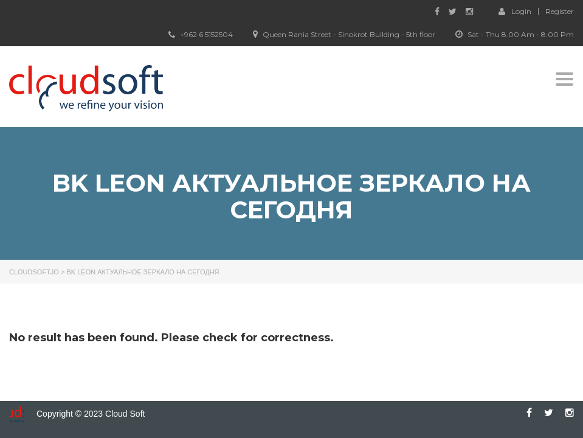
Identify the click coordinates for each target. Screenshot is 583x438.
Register (559, 11)
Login (514, 11)
